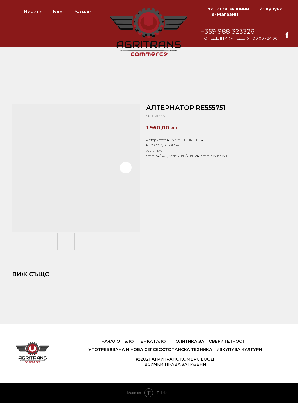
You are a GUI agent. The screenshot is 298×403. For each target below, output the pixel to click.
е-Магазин (225, 14)
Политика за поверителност (208, 341)
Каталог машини (228, 9)
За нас (83, 12)
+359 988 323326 (227, 31)
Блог (59, 12)
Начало (33, 12)
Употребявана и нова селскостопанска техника (150, 349)
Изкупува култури (239, 349)
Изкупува (271, 9)
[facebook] (287, 35)
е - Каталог (154, 341)
